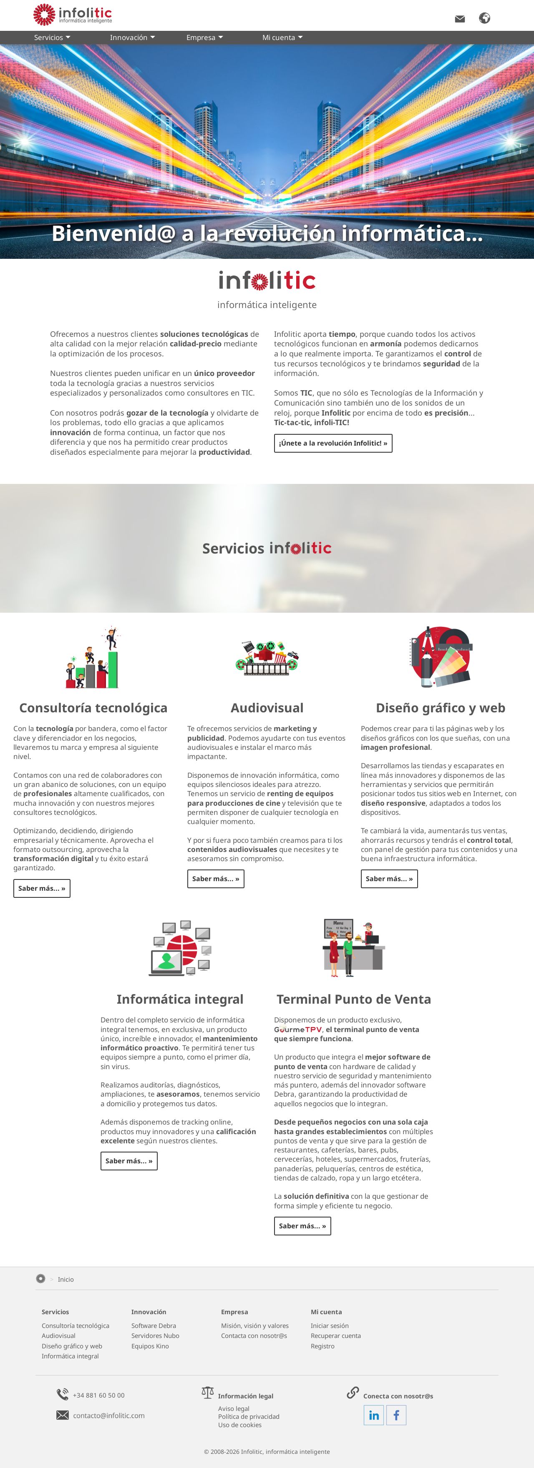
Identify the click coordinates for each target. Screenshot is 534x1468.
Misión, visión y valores (255, 1326)
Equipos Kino (150, 1346)
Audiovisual (59, 1336)
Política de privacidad (249, 1416)
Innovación (132, 38)
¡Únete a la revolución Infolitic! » (333, 443)
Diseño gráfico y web (72, 1346)
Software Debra (153, 1326)
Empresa (204, 38)
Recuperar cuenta (336, 1336)
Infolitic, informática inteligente (285, 1451)
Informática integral (70, 1356)
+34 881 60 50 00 (99, 1395)
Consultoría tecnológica (75, 1326)
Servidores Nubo (155, 1336)
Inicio (66, 1279)
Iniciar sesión (330, 1326)
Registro (323, 1346)
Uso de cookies (240, 1424)
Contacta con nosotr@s (254, 1336)
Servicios (52, 38)
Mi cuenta (282, 38)
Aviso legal (233, 1408)
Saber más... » (41, 888)
